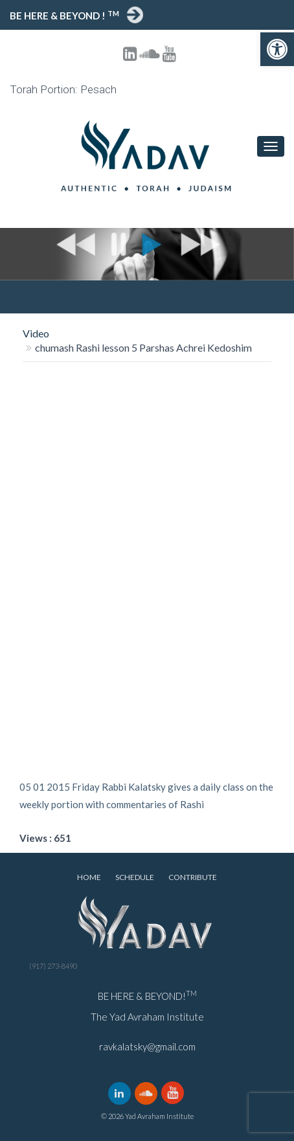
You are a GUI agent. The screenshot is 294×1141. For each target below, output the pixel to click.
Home (89, 877)
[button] (277, 49)
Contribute (192, 877)
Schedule (134, 877)
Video (36, 333)
